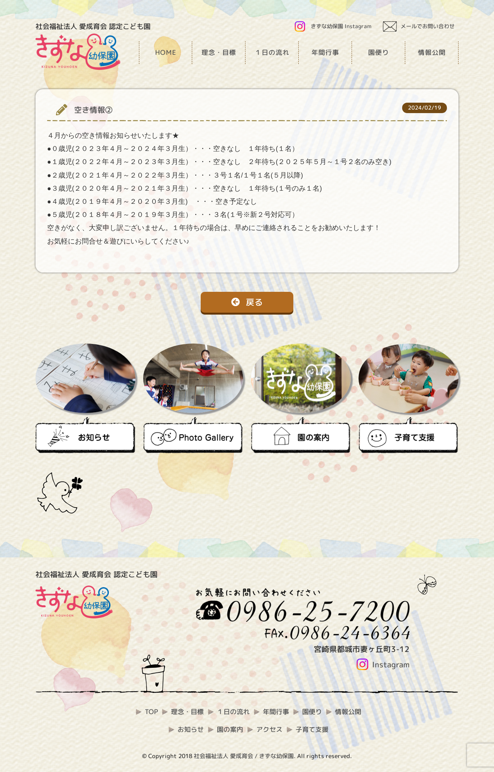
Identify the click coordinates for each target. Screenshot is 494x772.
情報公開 (348, 711)
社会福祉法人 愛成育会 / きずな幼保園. (245, 756)
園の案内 (230, 729)
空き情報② (93, 110)
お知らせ (191, 729)
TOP (151, 711)
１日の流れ (233, 711)
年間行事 (276, 711)
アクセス (269, 729)
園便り (312, 711)
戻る (246, 302)
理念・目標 (187, 711)
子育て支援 (312, 729)
